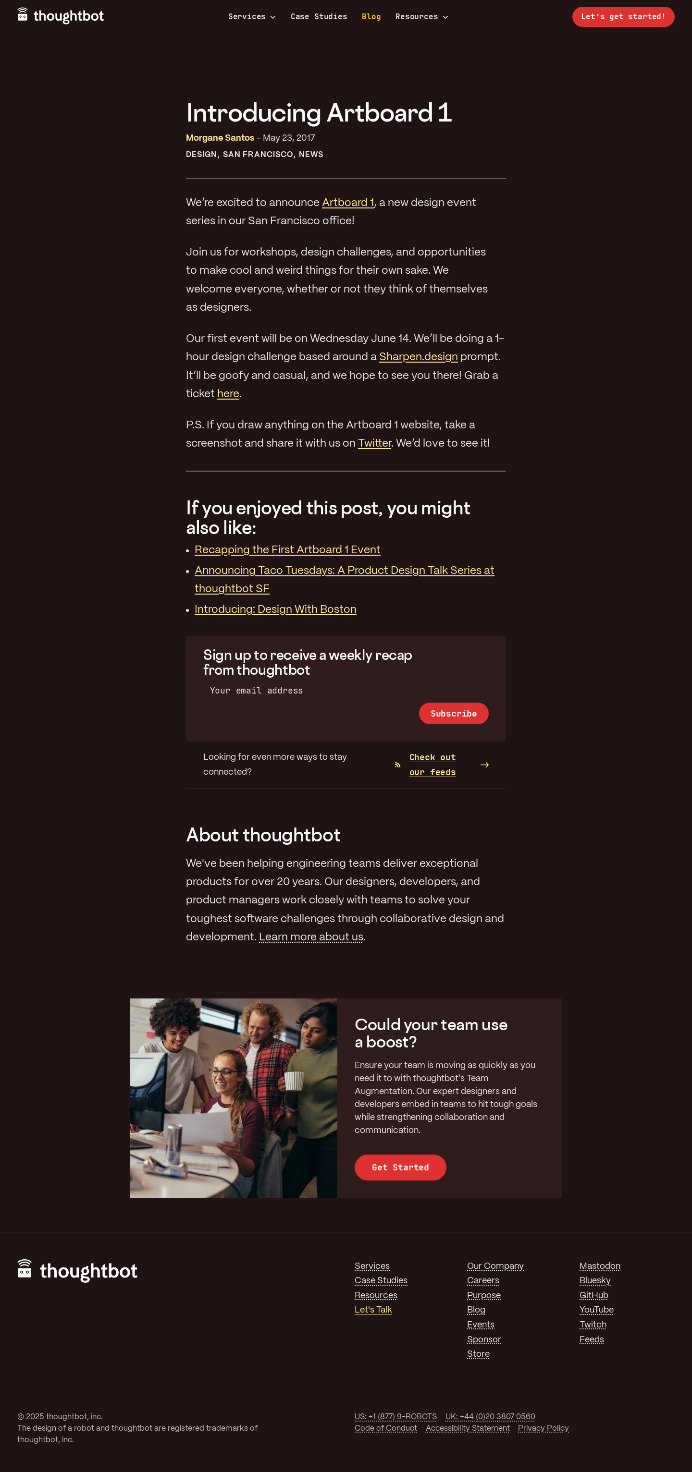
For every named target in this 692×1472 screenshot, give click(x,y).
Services (252, 17)
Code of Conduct (386, 1428)
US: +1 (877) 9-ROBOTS (396, 1417)
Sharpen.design (418, 357)
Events (480, 1325)
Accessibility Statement (468, 1428)
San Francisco (258, 154)
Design (201, 154)
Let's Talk (373, 1310)
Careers (483, 1281)
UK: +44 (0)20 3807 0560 (490, 1417)
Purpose (484, 1295)
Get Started (400, 1167)
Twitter (374, 443)
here (228, 394)
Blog (371, 17)
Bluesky (595, 1281)
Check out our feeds (425, 765)
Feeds (592, 1340)
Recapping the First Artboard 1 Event (288, 550)
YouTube (597, 1310)
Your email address (257, 690)
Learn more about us (311, 937)
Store (478, 1354)
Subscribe (454, 713)
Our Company (495, 1266)
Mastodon (600, 1266)
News (311, 154)
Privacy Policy (543, 1428)
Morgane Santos (220, 138)
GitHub (594, 1295)
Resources (421, 17)
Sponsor (484, 1340)
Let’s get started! (623, 17)
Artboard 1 (348, 203)
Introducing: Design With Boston (276, 610)
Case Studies (319, 17)
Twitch (593, 1325)
